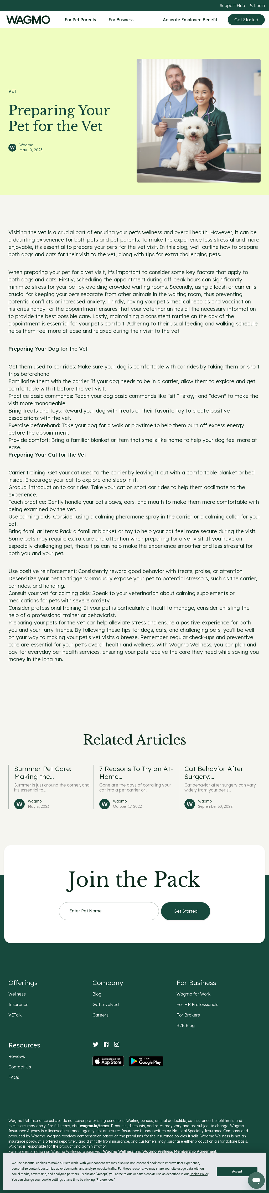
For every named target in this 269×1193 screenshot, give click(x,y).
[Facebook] (106, 1044)
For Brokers (188, 1015)
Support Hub (232, 5)
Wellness (17, 994)
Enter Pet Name (85, 911)
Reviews (16, 1056)
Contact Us (19, 1066)
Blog (96, 994)
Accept (237, 1171)
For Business (120, 19)
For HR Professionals (197, 1004)
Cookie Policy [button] (199, 1174)
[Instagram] (116, 1044)
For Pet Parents (80, 19)
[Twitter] (95, 1044)
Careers (100, 1015)
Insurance (18, 1004)
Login (259, 5)
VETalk (15, 1015)
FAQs (13, 1077)
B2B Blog (186, 1025)
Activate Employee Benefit (190, 19)
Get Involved (105, 1004)
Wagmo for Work (193, 994)
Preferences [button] (105, 1179)
